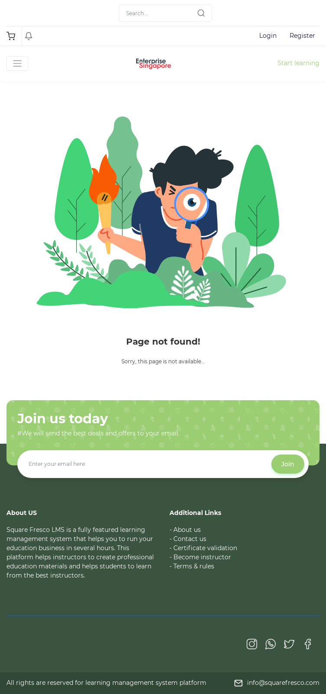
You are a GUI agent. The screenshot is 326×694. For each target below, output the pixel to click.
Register (302, 36)
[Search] (165, 13)
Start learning (298, 63)
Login (268, 36)
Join (287, 464)
